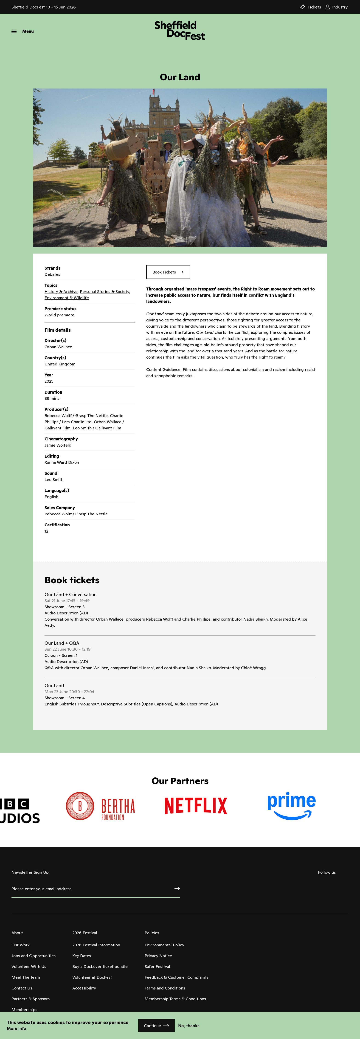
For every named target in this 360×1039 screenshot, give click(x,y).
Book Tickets (164, 272)
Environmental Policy (164, 945)
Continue (152, 1025)
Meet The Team (25, 977)
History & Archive (61, 291)
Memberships (24, 1009)
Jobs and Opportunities (33, 955)
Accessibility (84, 988)
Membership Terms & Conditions (175, 998)
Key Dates (81, 955)
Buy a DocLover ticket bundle (100, 966)
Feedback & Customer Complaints (176, 977)
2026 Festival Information (96, 945)
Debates (52, 274)
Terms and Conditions (165, 988)
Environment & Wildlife (67, 297)
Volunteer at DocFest (92, 977)
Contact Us (21, 988)
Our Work (20, 945)
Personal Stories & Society (104, 291)
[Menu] (22, 31)
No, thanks (189, 1025)
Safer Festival (157, 966)
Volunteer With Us (28, 966)
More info (16, 1028)
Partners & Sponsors (30, 998)
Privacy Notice (158, 955)
